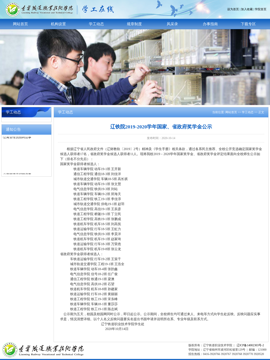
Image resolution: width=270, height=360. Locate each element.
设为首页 (233, 9)
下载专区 (248, 24)
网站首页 (20, 24)
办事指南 (210, 24)
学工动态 (96, 24)
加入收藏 (247, 9)
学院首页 (260, 9)
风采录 (172, 24)
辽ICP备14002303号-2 (250, 345)
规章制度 (134, 24)
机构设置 (58, 24)
